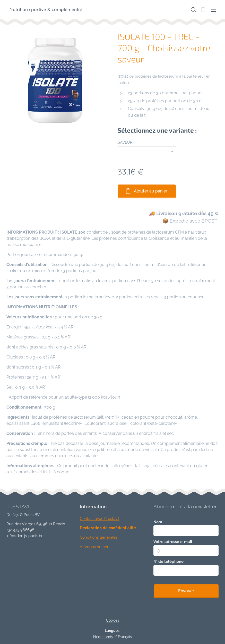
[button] (193, 9)
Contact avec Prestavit (99, 518)
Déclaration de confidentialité (108, 528)
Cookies (112, 620)
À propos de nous (95, 547)
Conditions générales (98, 537)
